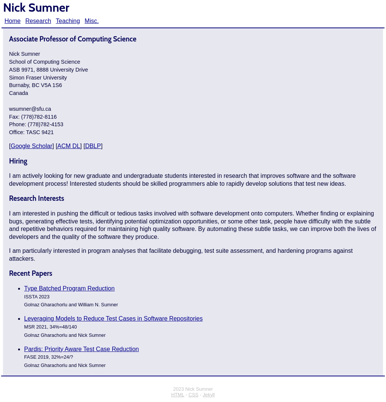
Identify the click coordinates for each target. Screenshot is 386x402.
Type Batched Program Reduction (69, 288)
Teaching (68, 21)
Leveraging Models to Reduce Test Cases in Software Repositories (113, 318)
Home (13, 21)
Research (38, 21)
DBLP (93, 146)
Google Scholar (31, 146)
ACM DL (68, 146)
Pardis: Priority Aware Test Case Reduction (81, 349)
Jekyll (209, 394)
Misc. (92, 21)
